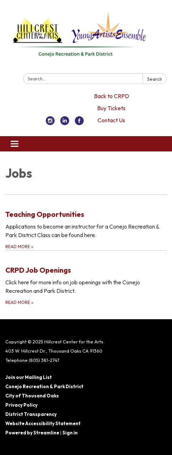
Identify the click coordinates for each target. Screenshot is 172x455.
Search (154, 79)
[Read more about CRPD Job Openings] (86, 278)
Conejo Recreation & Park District (44, 386)
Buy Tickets (111, 108)
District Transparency (31, 414)
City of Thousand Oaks (32, 395)
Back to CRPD (111, 96)
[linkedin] (64, 123)
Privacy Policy (21, 405)
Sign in (70, 432)
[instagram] (50, 123)
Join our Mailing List (28, 377)
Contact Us (111, 120)
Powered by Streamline (32, 432)
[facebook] (79, 123)
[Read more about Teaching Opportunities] (86, 222)
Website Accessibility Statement (43, 423)
